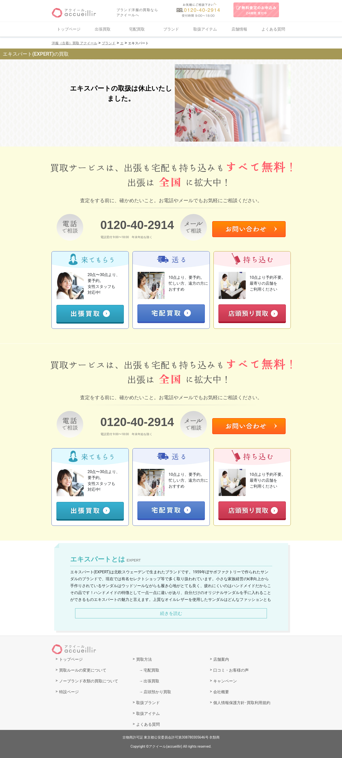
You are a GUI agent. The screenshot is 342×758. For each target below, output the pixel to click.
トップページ (69, 29)
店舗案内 (221, 659)
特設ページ (69, 692)
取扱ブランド (148, 702)
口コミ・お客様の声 (231, 670)
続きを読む (171, 613)
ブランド (171, 29)
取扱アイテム (205, 29)
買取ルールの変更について (82, 670)
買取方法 (144, 659)
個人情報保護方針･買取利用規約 (241, 702)
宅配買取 (137, 29)
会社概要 (221, 692)
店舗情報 (239, 29)
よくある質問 (273, 29)
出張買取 (103, 29)
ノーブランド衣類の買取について (88, 681)
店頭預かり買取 (157, 692)
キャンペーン (225, 681)
